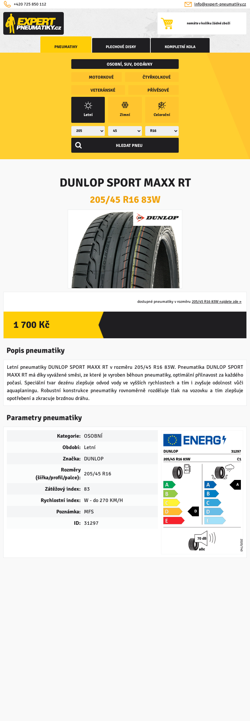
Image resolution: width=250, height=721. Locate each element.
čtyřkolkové (157, 77)
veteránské (102, 90)
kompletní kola (172, 47)
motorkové (101, 77)
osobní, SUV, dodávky (129, 64)
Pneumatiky (74, 47)
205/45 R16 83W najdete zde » (217, 310)
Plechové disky (121, 47)
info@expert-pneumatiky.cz (220, 4)
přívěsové (158, 90)
